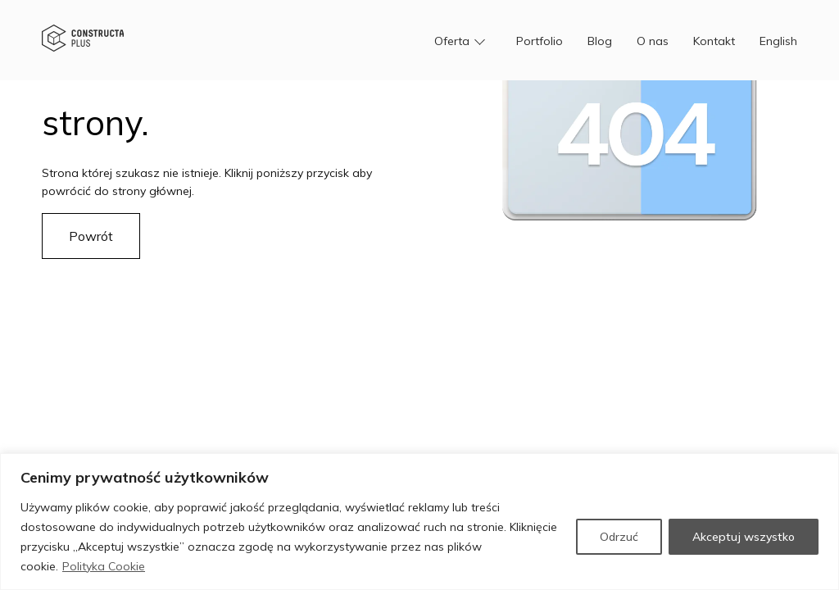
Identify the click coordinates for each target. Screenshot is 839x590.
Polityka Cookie (103, 566)
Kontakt (714, 41)
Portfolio (539, 41)
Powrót (91, 236)
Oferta (451, 41)
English (778, 41)
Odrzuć (619, 536)
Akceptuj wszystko (743, 536)
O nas (653, 41)
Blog (599, 41)
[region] (419, 521)
